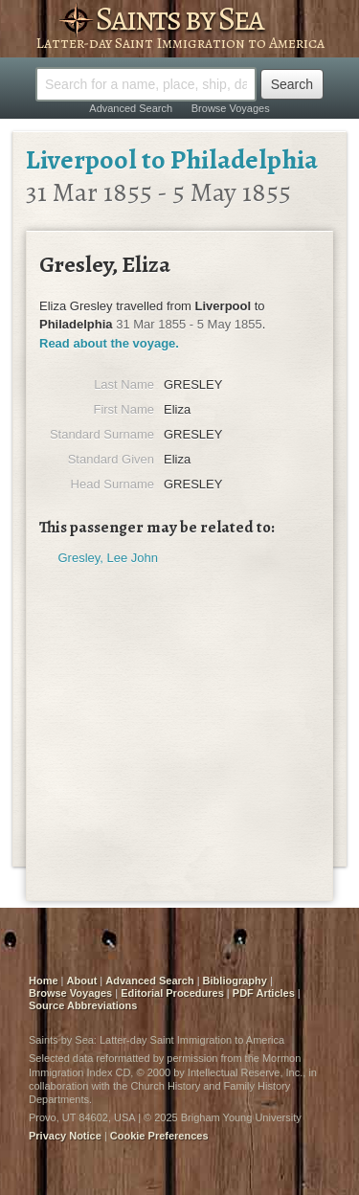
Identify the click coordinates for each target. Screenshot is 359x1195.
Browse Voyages (230, 108)
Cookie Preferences (159, 1135)
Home (43, 980)
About (82, 980)
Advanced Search (130, 108)
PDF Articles (264, 993)
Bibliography (235, 980)
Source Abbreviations (83, 1005)
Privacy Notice (65, 1135)
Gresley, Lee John (108, 558)
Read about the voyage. (109, 343)
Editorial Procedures (172, 993)
